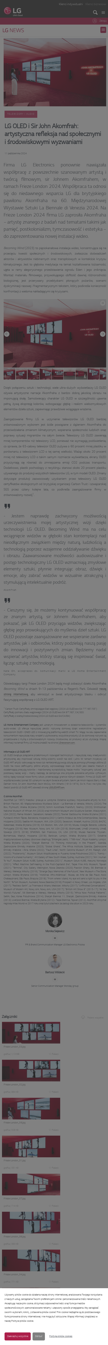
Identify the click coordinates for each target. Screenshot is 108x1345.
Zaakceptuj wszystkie (17, 1336)
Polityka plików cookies (60, 1336)
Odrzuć (38, 1336)
